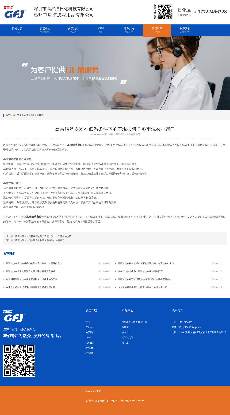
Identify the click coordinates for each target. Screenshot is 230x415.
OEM (101, 30)
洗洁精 (125, 327)
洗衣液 (125, 342)
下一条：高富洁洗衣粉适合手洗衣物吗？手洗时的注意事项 (35, 240)
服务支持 (129, 30)
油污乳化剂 (127, 337)
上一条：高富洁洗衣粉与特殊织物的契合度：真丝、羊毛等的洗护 (38, 236)
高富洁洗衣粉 (74, 145)
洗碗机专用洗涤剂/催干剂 (134, 322)
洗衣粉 (125, 332)
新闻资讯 (157, 30)
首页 (19, 115)
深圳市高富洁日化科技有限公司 (102, 400)
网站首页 (17, 30)
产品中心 (45, 30)
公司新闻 (39, 115)
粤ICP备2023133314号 (132, 400)
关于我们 (73, 30)
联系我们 (185, 30)
